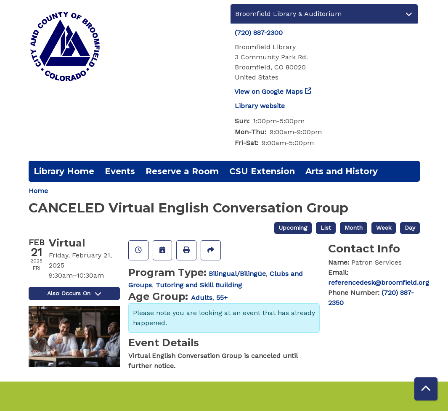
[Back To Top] (425, 388)
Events (120, 171)
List (326, 227)
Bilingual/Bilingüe (237, 274)
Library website (260, 106)
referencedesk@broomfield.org (378, 282)
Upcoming (293, 227)
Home (38, 191)
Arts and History (341, 171)
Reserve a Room (182, 171)
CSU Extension (262, 171)
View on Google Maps (269, 91)
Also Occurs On (74, 293)
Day (410, 227)
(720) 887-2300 (259, 33)
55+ (222, 298)
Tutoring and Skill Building (199, 285)
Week (383, 227)
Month (354, 227)
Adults (201, 298)
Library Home (64, 171)
